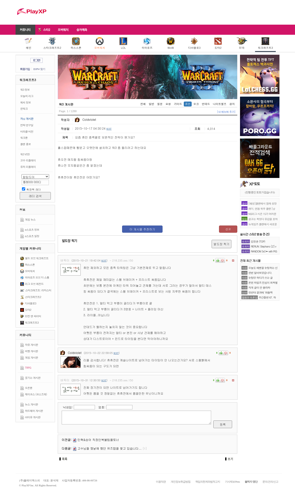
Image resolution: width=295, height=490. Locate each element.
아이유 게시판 (32, 417)
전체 (143, 104)
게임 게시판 (31, 357)
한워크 (24, 108)
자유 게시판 (26, 119)
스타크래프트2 (52, 43)
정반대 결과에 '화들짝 (260, 292)
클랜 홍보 (25, 144)
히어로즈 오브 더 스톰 (37, 277)
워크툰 (24, 138)
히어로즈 (147, 43)
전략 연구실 (26, 125)
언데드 (206, 104)
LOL (123, 43)
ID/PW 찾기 (39, 69)
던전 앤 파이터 (33, 316)
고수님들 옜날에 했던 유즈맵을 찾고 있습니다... (109, 448)
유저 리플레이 (28, 167)
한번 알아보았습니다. (260, 273)
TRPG (28, 367)
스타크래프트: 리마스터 (38, 290)
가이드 (178, 104)
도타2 (218, 43)
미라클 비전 (26, 131)
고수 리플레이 (28, 160)
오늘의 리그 (26, 96)
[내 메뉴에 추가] (226, 112)
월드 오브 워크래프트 (36, 258)
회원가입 (25, 69)
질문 (160, 104)
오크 (196, 104)
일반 (151, 104)
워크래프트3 (265, 43)
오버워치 (99, 43)
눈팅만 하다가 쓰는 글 (260, 278)
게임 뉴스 (30, 219)
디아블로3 (194, 43)
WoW (171, 43)
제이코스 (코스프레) (36, 394)
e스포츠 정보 (32, 229)
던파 (242, 43)
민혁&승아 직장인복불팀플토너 (98, 440)
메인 (29, 43)
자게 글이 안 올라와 (259, 287)
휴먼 (187, 104)
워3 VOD (25, 154)
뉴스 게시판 (31, 404)
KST (108, 128)
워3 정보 (25, 89)
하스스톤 (76, 43)
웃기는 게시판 (32, 378)
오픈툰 (28, 388)
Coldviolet (85, 119)
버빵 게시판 (31, 351)
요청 (168, 104)
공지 (232, 104)
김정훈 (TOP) (258, 241)
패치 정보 (25, 102)
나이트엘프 (219, 104)
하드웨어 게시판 (34, 411)
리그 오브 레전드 (34, 284)
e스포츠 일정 (32, 236)
